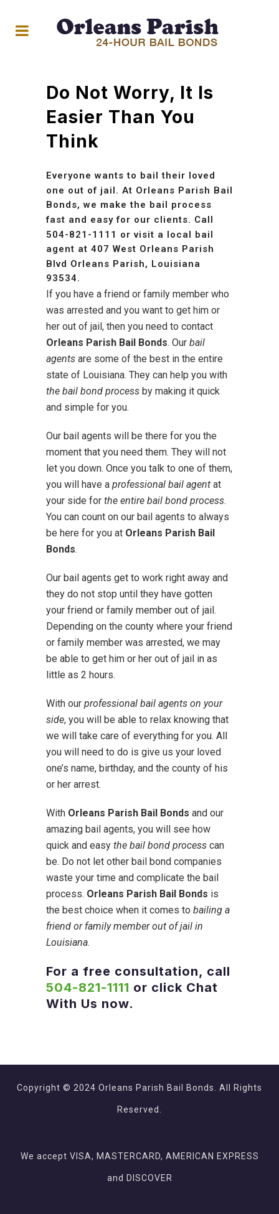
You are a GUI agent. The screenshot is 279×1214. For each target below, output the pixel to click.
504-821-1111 (81, 234)
